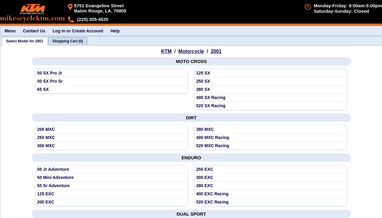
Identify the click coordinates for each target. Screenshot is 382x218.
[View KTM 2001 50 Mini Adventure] (112, 177)
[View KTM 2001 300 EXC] (271, 177)
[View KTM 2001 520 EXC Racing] (271, 202)
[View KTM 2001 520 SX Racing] (271, 106)
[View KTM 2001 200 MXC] (112, 129)
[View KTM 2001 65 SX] (112, 89)
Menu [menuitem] (10, 30)
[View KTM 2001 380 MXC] (271, 129)
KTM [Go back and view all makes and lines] (166, 51)
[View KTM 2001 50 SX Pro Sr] (112, 81)
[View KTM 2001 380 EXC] (271, 186)
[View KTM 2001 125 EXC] (112, 194)
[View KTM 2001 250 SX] (271, 81)
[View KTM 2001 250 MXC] (112, 138)
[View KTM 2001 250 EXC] (271, 169)
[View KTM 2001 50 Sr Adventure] (112, 186)
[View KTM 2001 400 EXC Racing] (271, 194)
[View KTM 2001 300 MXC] (112, 146)
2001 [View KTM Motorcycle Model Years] (216, 51)
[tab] (25, 41)
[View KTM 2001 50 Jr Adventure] (112, 169)
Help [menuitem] (115, 30)
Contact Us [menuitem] (34, 30)
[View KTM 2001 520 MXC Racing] (271, 146)
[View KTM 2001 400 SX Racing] (271, 98)
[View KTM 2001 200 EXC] (112, 202)
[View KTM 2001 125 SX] (271, 73)
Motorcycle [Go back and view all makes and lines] (191, 51)
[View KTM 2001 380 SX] (271, 89)
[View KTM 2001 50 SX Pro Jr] (112, 73)
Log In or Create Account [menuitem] (77, 30)
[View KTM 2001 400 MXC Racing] (271, 138)
